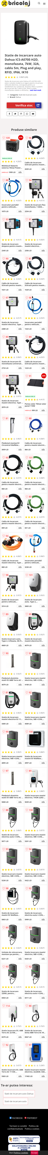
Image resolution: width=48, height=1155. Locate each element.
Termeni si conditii (18, 1126)
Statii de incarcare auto (15, 1101)
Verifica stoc (28, 105)
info (20, 172)
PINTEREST (30, 1118)
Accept (34, 1152)
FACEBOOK (16, 1118)
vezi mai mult (35, 90)
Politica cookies (32, 1128)
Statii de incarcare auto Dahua (19, 1093)
